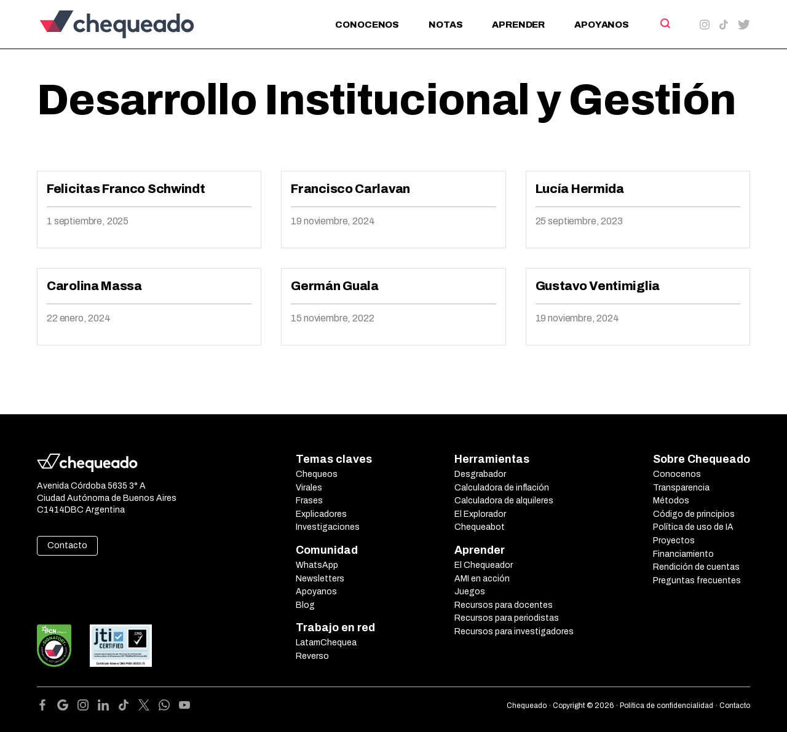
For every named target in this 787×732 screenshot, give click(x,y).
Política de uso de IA (693, 527)
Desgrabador (480, 474)
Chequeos (317, 474)
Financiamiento (683, 554)
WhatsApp (317, 565)
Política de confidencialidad (666, 705)
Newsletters (320, 578)
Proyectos (674, 540)
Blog (305, 605)
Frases (309, 500)
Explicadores (321, 514)
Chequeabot (479, 527)
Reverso (312, 656)
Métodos (671, 500)
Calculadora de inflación (501, 487)
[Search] (664, 23)
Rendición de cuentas (696, 567)
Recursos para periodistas (506, 618)
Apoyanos (601, 25)
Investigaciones (328, 527)
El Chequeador (483, 565)
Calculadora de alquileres (503, 500)
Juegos (469, 591)
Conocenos (367, 25)
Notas (445, 25)
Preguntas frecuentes (697, 580)
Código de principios (694, 514)
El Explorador (480, 514)
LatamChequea (326, 642)
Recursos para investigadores (514, 631)
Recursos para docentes (503, 605)
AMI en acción (482, 578)
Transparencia (681, 487)
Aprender (518, 25)
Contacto (67, 545)
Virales (309, 487)
